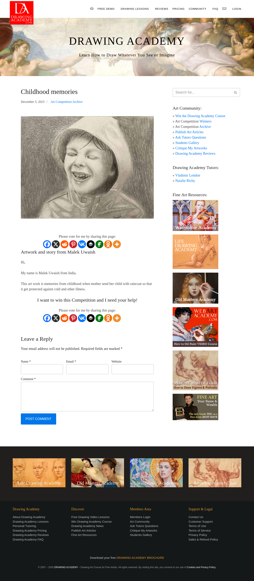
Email (71, 361)
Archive (205, 127)
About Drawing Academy (29, 517)
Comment (28, 379)
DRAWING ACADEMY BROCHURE (140, 557)
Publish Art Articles (189, 132)
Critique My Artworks (191, 148)
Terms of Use (197, 526)
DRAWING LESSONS (135, 8)
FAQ (215, 8)
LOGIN (236, 8)
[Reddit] (64, 244)
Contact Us (196, 517)
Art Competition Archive (67, 102)
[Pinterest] (73, 244)
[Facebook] (47, 244)
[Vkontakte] (82, 244)
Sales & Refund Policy (203, 539)
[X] (56, 244)
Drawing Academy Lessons (31, 521)
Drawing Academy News (87, 526)
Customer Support (201, 521)
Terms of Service (200, 530)
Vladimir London (187, 175)
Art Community (140, 521)
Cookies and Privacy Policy (201, 567)
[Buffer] (91, 244)
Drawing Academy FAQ (28, 539)
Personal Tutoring (24, 526)
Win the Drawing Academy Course (200, 116)
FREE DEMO (105, 8)
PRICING (178, 8)
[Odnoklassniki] (108, 244)
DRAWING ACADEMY (127, 41)
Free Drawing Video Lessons (90, 517)
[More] (117, 244)
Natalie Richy (185, 181)
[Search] (202, 92)
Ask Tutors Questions (190, 137)
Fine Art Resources (84, 535)
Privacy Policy (198, 535)
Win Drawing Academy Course (91, 521)
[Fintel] (99, 244)
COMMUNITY (197, 8)
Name (26, 361)
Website (117, 361)
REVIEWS (161, 8)
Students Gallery (187, 143)
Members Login (140, 517)
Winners (205, 121)
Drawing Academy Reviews (195, 153)
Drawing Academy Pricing (30, 530)
